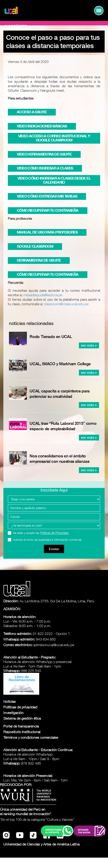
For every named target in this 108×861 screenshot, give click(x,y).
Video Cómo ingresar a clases (45, 168)
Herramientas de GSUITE (39, 260)
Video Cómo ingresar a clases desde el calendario (54, 180)
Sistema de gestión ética (22, 718)
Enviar (54, 549)
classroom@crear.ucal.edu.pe (66, 304)
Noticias (9, 701)
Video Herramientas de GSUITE (44, 154)
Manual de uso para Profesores (47, 232)
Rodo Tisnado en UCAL (51, 336)
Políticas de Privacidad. (54, 532)
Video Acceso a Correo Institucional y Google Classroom (54, 138)
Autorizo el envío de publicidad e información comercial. (47, 539)
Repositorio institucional (21, 732)
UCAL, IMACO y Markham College (60, 363)
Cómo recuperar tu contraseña (47, 210)
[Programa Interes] (54, 525)
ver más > (89, 345)
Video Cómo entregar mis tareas (47, 196)
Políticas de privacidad (20, 707)
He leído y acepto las (41, 533)
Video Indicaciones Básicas (42, 126)
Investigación (13, 713)
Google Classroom (35, 246)
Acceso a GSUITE (32, 112)
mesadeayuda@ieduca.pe (42, 295)
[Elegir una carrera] (54, 499)
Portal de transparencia (21, 726)
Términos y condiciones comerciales (30, 737)
